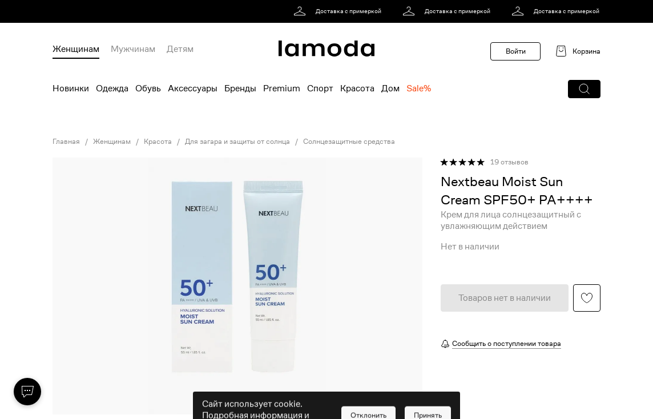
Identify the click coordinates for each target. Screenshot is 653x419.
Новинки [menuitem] (71, 88)
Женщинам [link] (112, 141)
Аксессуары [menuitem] (192, 88)
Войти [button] (516, 51)
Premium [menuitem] (281, 88)
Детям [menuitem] (180, 49)
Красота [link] (158, 141)
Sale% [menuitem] (418, 88)
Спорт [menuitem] (320, 88)
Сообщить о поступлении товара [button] (506, 343)
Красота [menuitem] (357, 88)
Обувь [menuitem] (148, 88)
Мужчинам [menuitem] (133, 49)
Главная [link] (66, 141)
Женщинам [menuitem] (76, 49)
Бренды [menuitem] (240, 88)
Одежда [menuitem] (112, 88)
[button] (584, 89)
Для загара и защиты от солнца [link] (237, 141)
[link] (339, 11)
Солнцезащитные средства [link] (349, 141)
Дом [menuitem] (390, 88)
